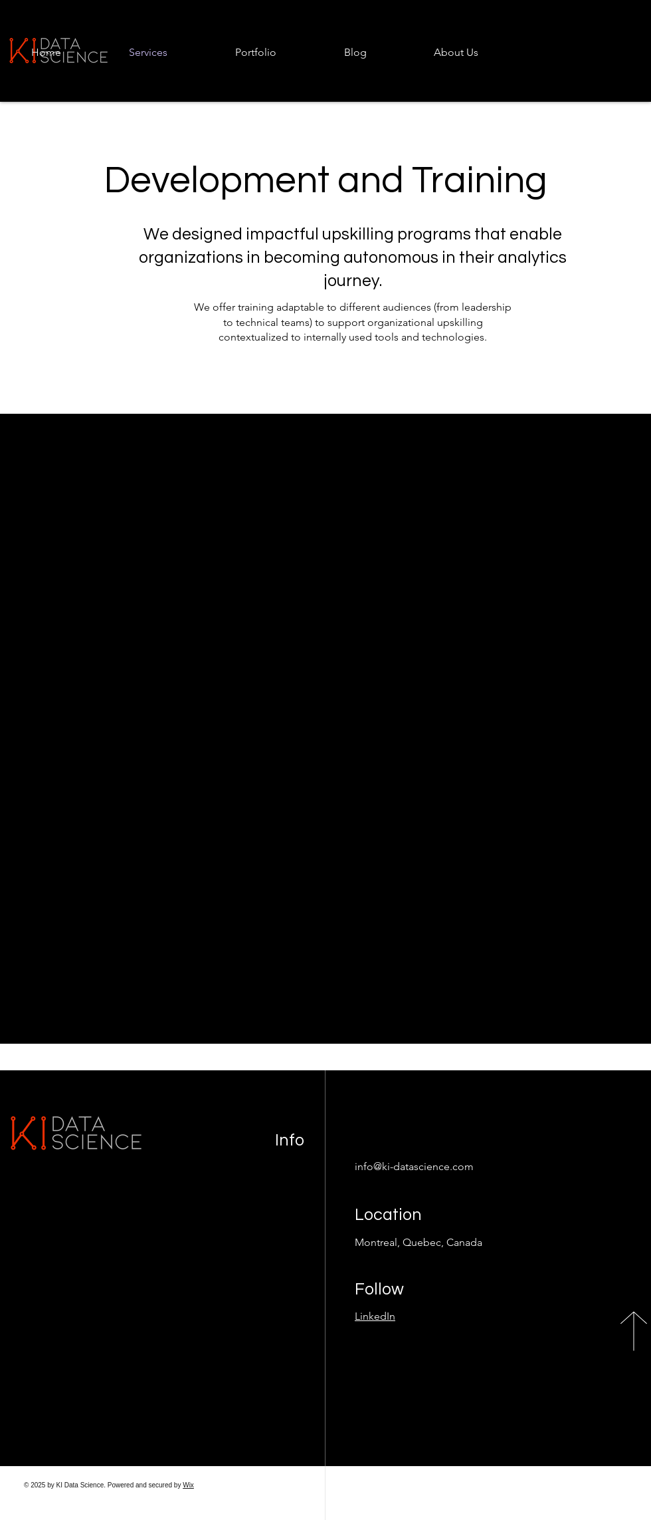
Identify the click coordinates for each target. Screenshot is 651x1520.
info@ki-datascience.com (414, 1166)
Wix (188, 1485)
